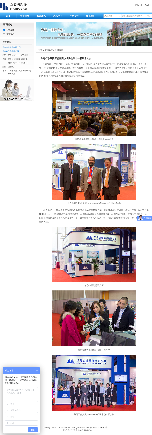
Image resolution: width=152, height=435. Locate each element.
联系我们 (90, 16)
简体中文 (139, 5)
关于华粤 (24, 16)
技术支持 (74, 16)
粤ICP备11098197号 (98, 427)
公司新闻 (10, 30)
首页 (8, 16)
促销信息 (10, 34)
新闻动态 (41, 16)
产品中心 (57, 16)
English (148, 5)
